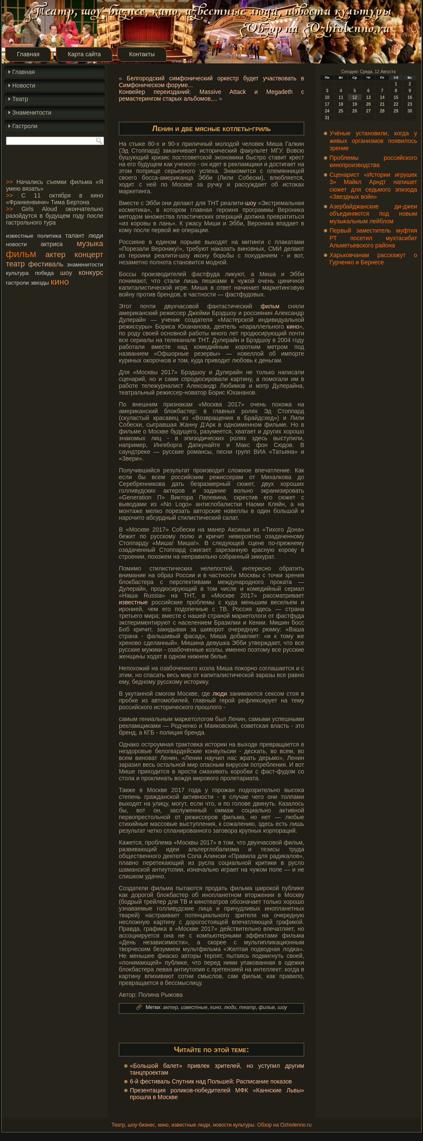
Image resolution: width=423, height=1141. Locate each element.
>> (9, 181)
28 (382, 111)
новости (16, 244)
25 (340, 111)
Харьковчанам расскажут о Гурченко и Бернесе (373, 259)
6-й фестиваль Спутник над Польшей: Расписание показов (211, 1081)
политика (49, 236)
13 (368, 97)
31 (327, 117)
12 (354, 97)
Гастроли (24, 126)
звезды (39, 283)
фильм (21, 253)
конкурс (91, 272)
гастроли (17, 283)
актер (55, 254)
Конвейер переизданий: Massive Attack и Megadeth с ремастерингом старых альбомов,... (211, 95)
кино (60, 281)
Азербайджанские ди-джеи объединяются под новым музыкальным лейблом (373, 214)
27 (368, 111)
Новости (23, 85)
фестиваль (45, 264)
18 (340, 104)
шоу (66, 272)
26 (354, 111)
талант (74, 235)
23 (409, 104)
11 (340, 97)
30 (409, 111)
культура (17, 273)
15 (396, 97)
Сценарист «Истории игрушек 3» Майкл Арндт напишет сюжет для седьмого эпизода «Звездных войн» (373, 185)
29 (396, 111)
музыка (90, 243)
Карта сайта (84, 54)
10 (327, 97)
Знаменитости (31, 112)
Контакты (141, 54)
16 (409, 97)
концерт (88, 254)
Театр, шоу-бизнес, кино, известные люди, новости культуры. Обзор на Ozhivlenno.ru (211, 1125)
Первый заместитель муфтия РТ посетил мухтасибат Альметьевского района (373, 238)
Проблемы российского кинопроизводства (373, 161)
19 (354, 104)
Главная (28, 54)
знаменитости (85, 264)
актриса (52, 244)
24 (327, 111)
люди (95, 235)
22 (396, 104)
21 (382, 104)
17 (327, 104)
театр (15, 264)
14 (382, 97)
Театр (20, 99)
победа (44, 273)
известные (19, 236)
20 (368, 104)
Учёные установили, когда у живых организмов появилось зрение (373, 140)
